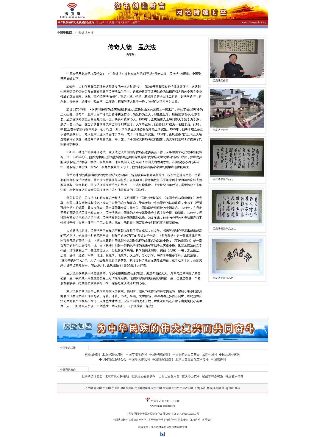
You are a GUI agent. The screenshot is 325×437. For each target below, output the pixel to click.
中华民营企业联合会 (112, 359)
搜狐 (209, 388)
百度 (196, 388)
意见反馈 (183, 419)
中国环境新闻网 (159, 354)
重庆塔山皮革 (191, 376)
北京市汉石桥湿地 (117, 376)
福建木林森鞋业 (212, 376)
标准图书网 (92, 354)
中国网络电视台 (144, 388)
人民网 (89, 388)
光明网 (130, 388)
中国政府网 (186, 388)
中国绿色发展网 (162, 359)
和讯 (224, 388)
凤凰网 (217, 388)
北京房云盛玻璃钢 (143, 376)
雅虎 (231, 388)
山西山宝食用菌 (169, 376)
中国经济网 (118, 388)
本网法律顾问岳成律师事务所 (129, 419)
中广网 (158, 388)
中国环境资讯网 (139, 359)
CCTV (175, 388)
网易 (237, 388)
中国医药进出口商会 (186, 354)
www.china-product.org (162, 405)
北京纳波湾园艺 (92, 376)
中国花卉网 (218, 359)
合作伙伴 (171, 419)
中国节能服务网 (136, 354)
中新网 (167, 388)
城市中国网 (209, 354)
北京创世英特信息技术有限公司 (169, 427)
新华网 (98, 388)
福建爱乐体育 (234, 376)
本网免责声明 (156, 419)
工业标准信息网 (112, 354)
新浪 (203, 388)
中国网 (107, 388)
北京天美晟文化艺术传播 (192, 359)
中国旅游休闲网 (229, 354)
